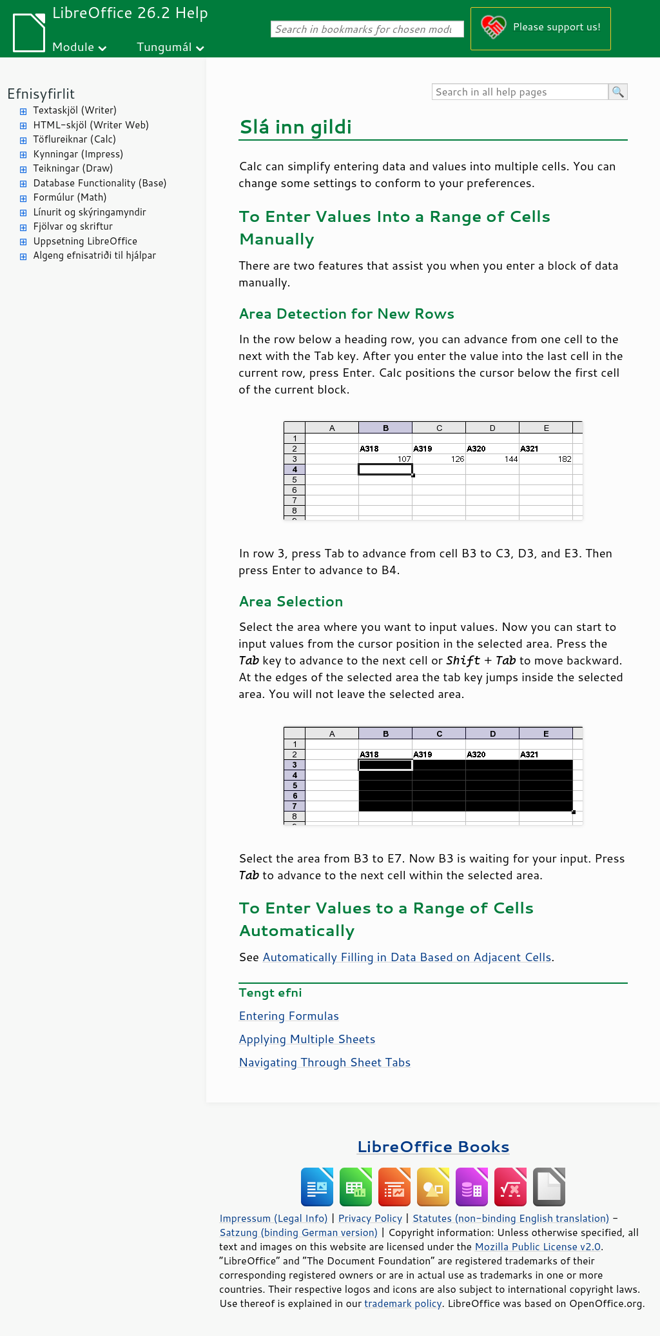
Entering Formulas (288, 1015)
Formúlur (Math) (70, 197)
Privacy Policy (370, 1218)
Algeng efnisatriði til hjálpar (94, 255)
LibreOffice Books (433, 1146)
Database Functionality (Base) (100, 183)
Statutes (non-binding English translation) (510, 1218)
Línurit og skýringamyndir (89, 212)
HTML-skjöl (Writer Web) (91, 125)
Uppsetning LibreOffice (85, 241)
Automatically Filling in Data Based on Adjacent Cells (406, 956)
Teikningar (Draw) (73, 168)
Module (73, 46)
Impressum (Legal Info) (273, 1218)
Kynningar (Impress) (78, 154)
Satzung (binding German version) (298, 1232)
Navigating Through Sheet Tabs (324, 1061)
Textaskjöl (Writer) (75, 110)
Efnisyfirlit (40, 93)
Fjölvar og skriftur (73, 226)
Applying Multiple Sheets (307, 1038)
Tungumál (164, 46)
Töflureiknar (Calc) (74, 139)
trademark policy (403, 1303)
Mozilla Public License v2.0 (537, 1246)
